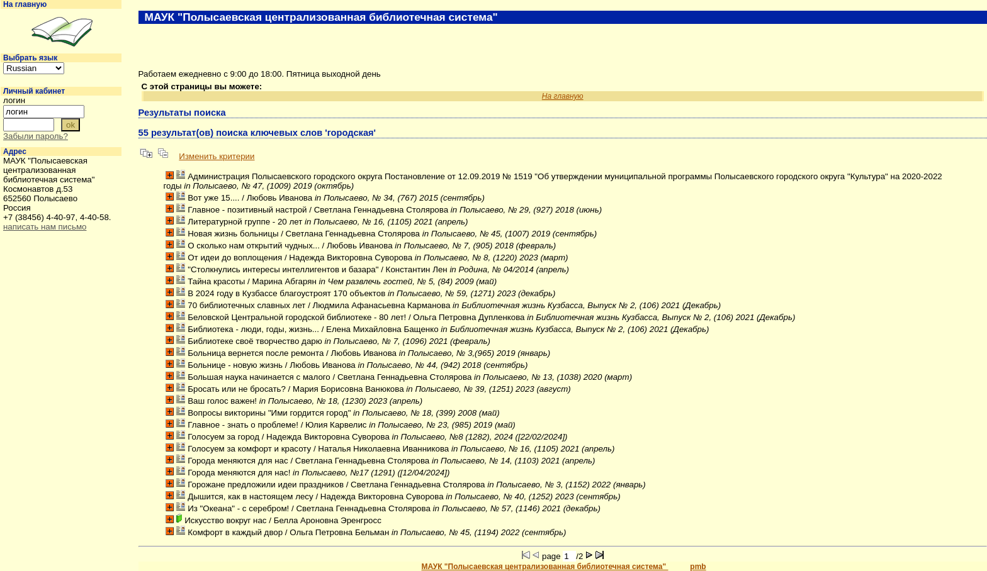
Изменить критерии (216, 156)
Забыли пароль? (35, 136)
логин (14, 100)
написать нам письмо (44, 226)
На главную (25, 4)
